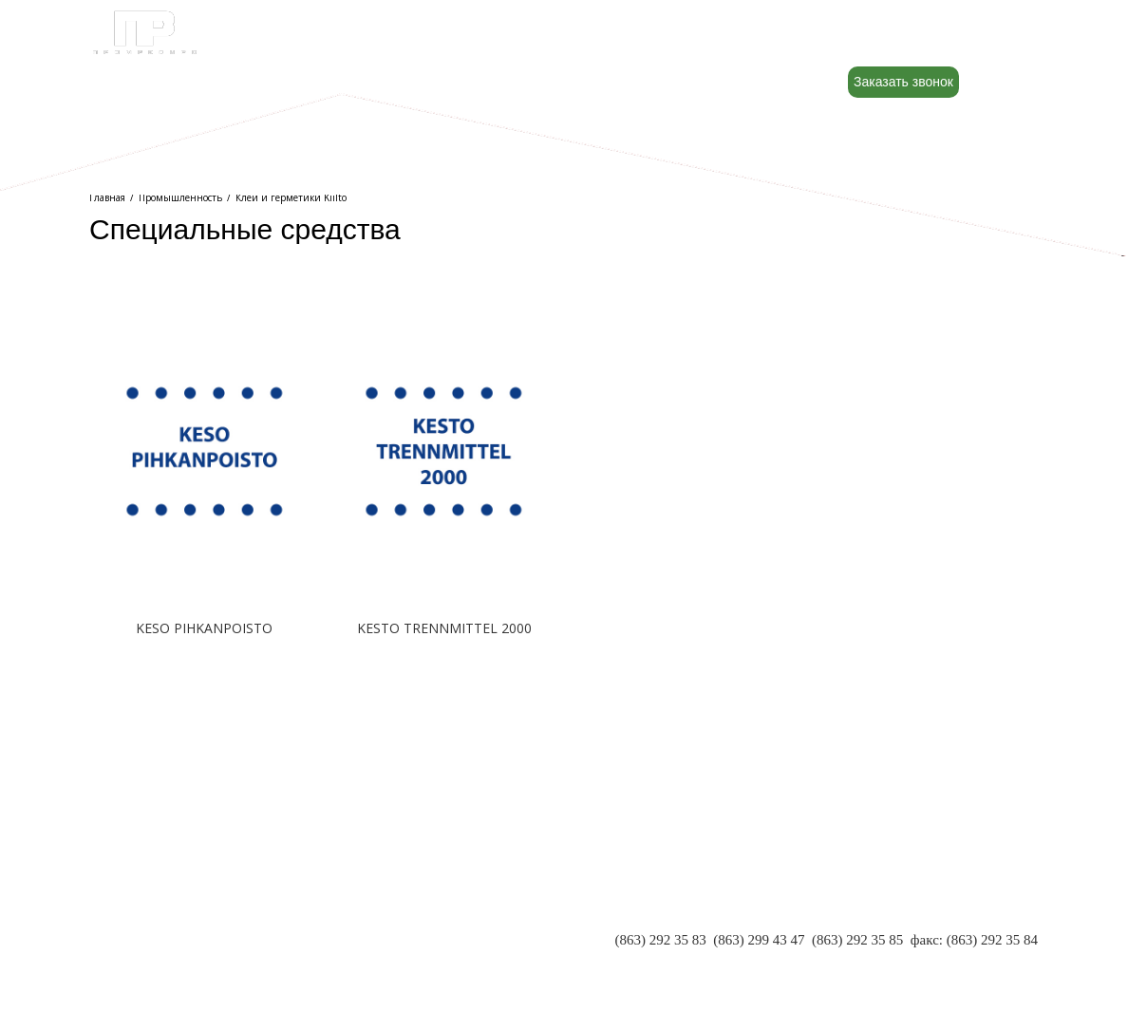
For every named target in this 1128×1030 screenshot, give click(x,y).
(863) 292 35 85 (857, 939)
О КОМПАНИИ (139, 904)
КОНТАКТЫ (129, 961)
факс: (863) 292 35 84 (974, 939)
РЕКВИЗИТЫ (132, 942)
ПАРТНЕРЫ (128, 923)
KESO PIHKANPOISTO (204, 628)
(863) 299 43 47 (758, 939)
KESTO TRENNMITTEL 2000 (444, 628)
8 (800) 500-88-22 (927, 38)
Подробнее (204, 688)
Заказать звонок (903, 81)
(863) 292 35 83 (660, 939)
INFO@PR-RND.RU (977, 958)
